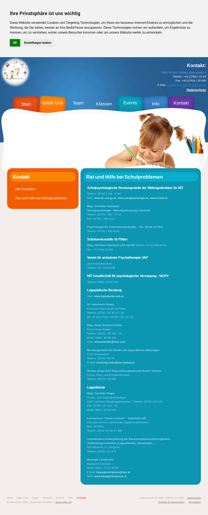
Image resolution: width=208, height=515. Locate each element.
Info (70, 497)
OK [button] (15, 42)
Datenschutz (196, 90)
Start (10, 497)
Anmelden (194, 502)
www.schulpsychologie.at (132, 198)
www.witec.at (63, 502)
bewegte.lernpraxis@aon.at (113, 472)
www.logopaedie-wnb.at (109, 296)
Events (60, 497)
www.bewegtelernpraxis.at (110, 476)
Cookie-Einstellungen (171, 502)
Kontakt (81, 497)
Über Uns (22, 497)
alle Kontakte (25, 189)
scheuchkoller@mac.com (109, 341)
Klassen (47, 497)
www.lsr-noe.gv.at (105, 198)
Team (35, 497)
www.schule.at (159, 198)
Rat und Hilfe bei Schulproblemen (41, 198)
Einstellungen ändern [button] (37, 42)
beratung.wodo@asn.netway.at (115, 362)
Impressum (194, 497)
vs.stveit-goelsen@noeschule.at (186, 84)
